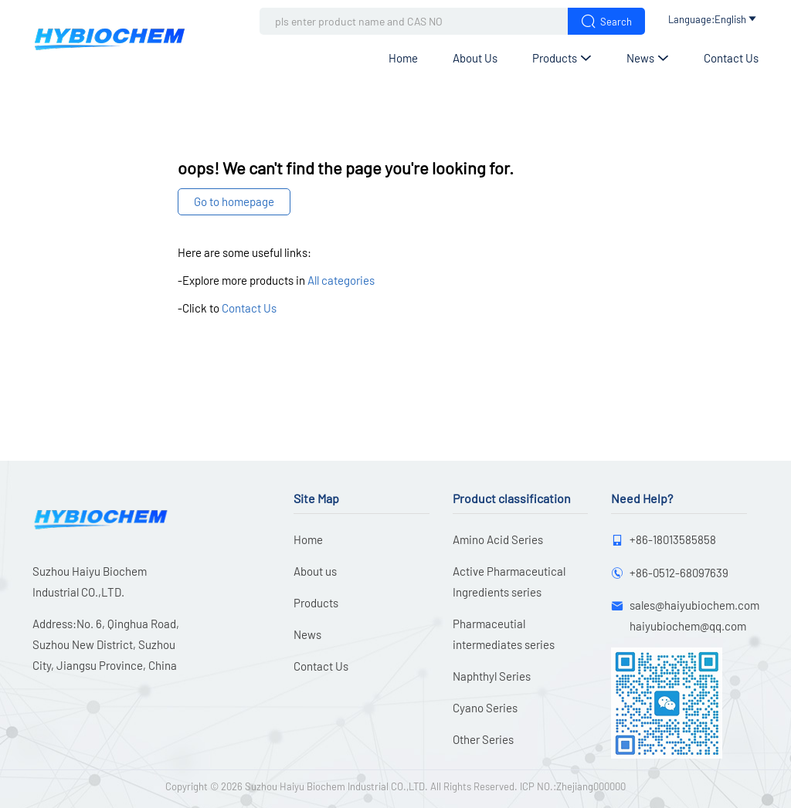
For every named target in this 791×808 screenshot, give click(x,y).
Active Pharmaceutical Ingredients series (509, 581)
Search (606, 21)
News (647, 58)
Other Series (483, 739)
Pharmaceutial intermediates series (504, 634)
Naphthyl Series (492, 676)
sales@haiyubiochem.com (694, 605)
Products (562, 58)
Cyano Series (485, 708)
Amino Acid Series (498, 539)
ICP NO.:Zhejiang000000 (573, 786)
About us (475, 58)
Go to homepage (234, 201)
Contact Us (731, 58)
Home (403, 58)
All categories (341, 280)
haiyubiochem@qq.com (688, 626)
